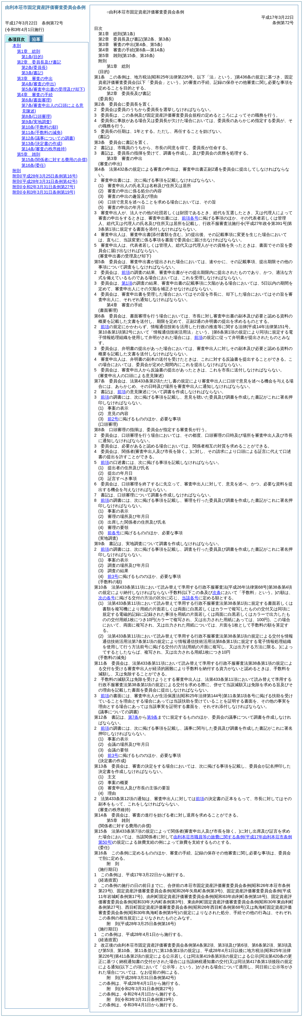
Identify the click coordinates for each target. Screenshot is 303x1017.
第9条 (152, 717)
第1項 (127, 283)
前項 (126, 272)
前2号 (113, 418)
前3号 (113, 576)
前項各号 (190, 218)
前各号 (114, 532)
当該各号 (190, 597)
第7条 (133, 717)
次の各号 (106, 597)
